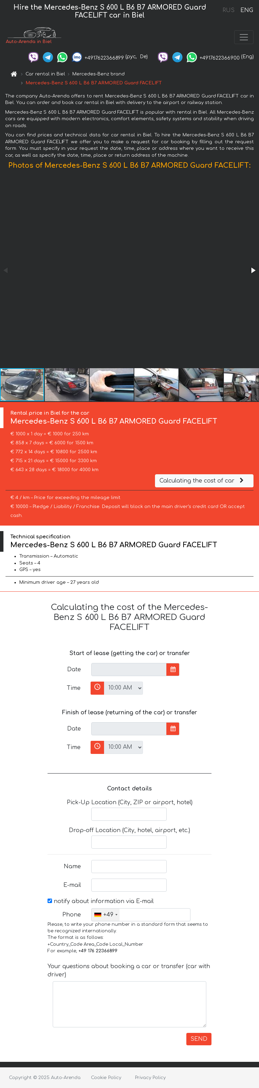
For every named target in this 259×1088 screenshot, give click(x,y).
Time (74, 688)
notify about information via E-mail (101, 901)
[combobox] (106, 915)
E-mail (72, 885)
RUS (228, 10)
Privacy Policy (150, 1077)
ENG (246, 10)
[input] (129, 669)
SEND (198, 1039)
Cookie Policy (106, 1077)
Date (74, 669)
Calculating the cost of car (202, 481)
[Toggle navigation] (243, 37)
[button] (252, 270)
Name (72, 866)
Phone (71, 915)
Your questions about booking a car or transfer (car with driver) (129, 970)
